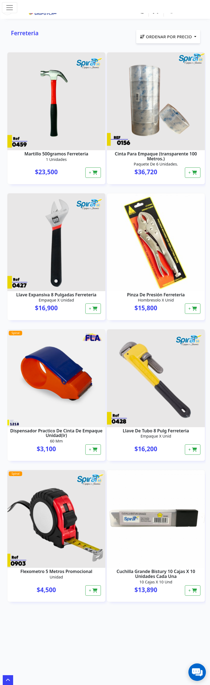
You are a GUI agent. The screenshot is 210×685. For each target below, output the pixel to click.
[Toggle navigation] (9, 7)
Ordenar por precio (166, 36)
